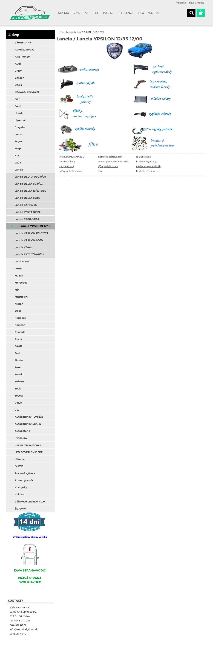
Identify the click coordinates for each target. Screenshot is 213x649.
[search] (191, 13)
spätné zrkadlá (143, 156)
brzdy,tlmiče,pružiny (146, 161)
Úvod (61, 32)
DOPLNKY (63, 12)
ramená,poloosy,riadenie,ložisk (113, 161)
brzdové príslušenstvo (147, 171)
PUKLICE (108, 12)
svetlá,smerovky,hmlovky (71, 156)
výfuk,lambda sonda (108, 166)
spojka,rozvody (66, 166)
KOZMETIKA (80, 12)
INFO (141, 12)
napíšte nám (18, 625)
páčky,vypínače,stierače (71, 171)
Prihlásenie (181, 2)
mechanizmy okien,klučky (148, 166)
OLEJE (95, 12)
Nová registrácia (196, 2)
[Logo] (30, 13)
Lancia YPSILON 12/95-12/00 (89, 32)
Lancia (69, 32)
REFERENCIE (126, 12)
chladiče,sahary (67, 161)
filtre (100, 171)
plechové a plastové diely (110, 156)
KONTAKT (154, 12)
